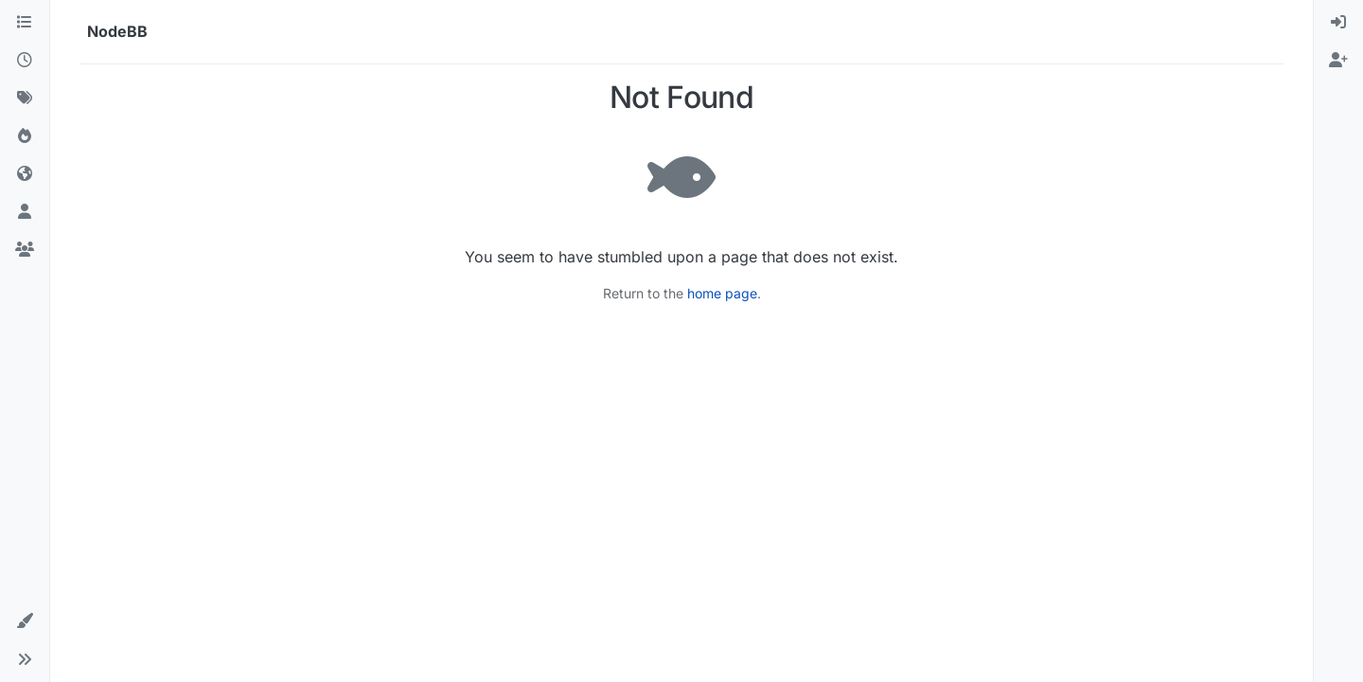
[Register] (1338, 60)
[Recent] (25, 60)
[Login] (1338, 23)
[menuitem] (1338, 23)
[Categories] (25, 23)
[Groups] (25, 250)
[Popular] (25, 136)
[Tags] (25, 98)
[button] (25, 621)
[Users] (25, 212)
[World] (25, 174)
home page (722, 293)
